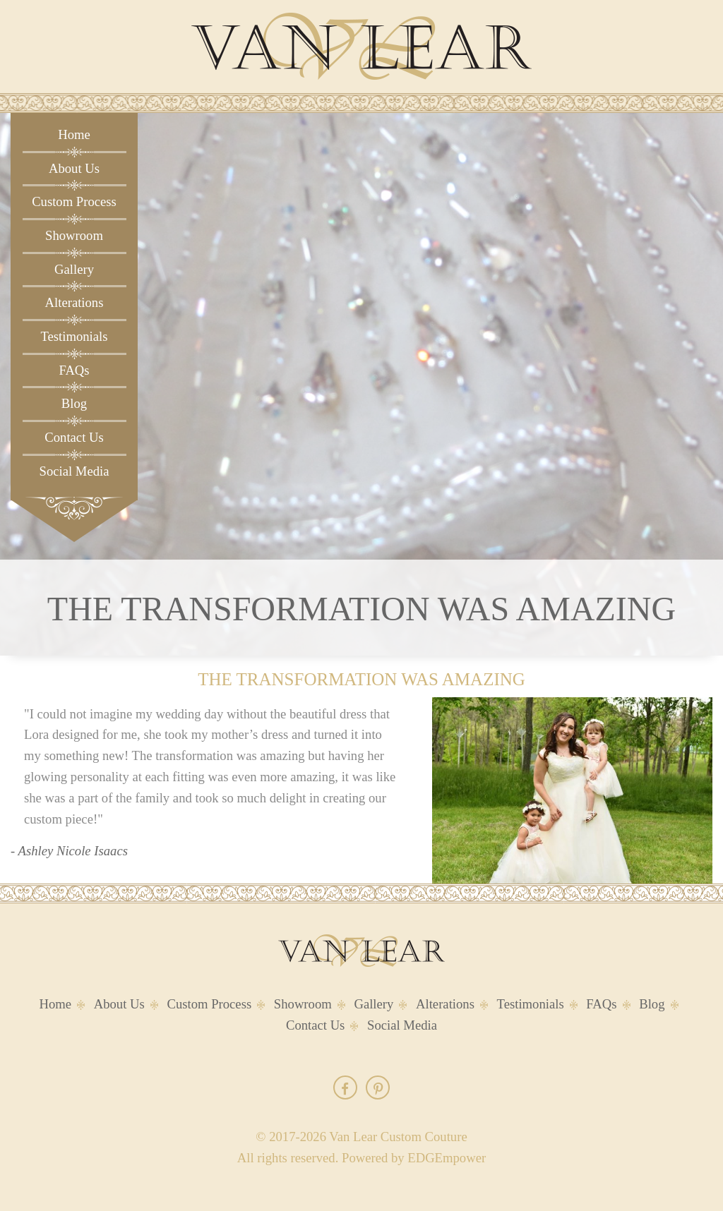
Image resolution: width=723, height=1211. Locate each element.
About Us (74, 168)
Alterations (74, 302)
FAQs (74, 370)
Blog (74, 403)
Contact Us (73, 437)
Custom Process (74, 201)
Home (74, 134)
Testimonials (73, 336)
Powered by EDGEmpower (414, 1157)
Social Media (74, 471)
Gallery (74, 269)
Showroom (74, 235)
